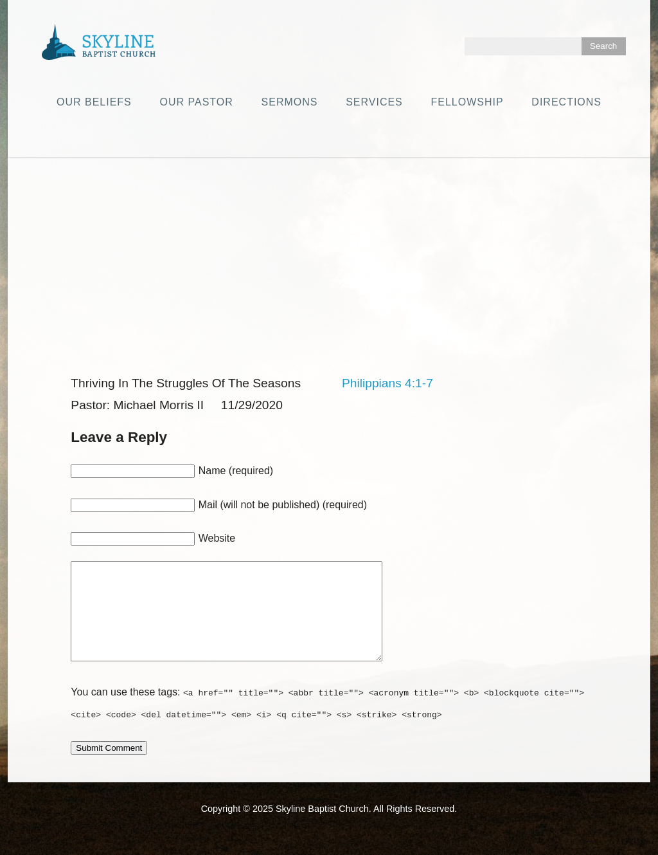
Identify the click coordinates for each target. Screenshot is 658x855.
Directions (566, 102)
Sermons (290, 102)
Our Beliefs (94, 102)
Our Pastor (196, 102)
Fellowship (467, 102)
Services (374, 102)
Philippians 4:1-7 (387, 383)
